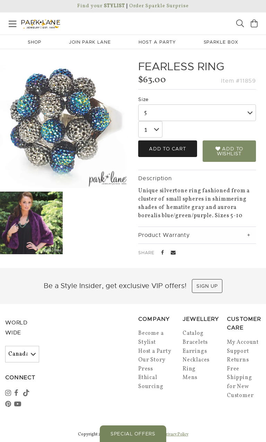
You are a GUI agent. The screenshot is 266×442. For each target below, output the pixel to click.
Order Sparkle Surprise (159, 6)
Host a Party (154, 351)
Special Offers (133, 434)
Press (145, 369)
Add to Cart (167, 149)
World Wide (16, 327)
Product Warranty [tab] (164, 235)
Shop (34, 42)
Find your (101, 6)
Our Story (152, 360)
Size (143, 99)
